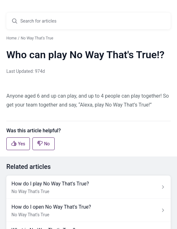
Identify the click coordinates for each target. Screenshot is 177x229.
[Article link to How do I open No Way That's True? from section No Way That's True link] (88, 210)
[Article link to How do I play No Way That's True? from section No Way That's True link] (88, 187)
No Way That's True (37, 38)
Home (11, 38)
